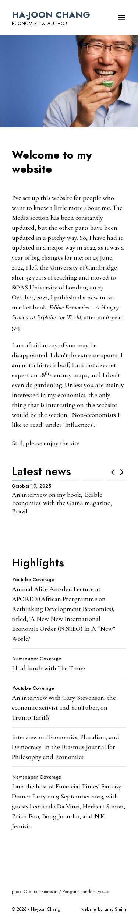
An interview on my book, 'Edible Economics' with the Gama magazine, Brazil (62, 503)
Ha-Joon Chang (51, 14)
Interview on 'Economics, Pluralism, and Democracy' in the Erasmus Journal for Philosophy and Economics (65, 747)
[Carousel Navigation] (117, 472)
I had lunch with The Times (49, 668)
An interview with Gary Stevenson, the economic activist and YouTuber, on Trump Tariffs (64, 707)
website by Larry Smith (103, 909)
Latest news (41, 471)
